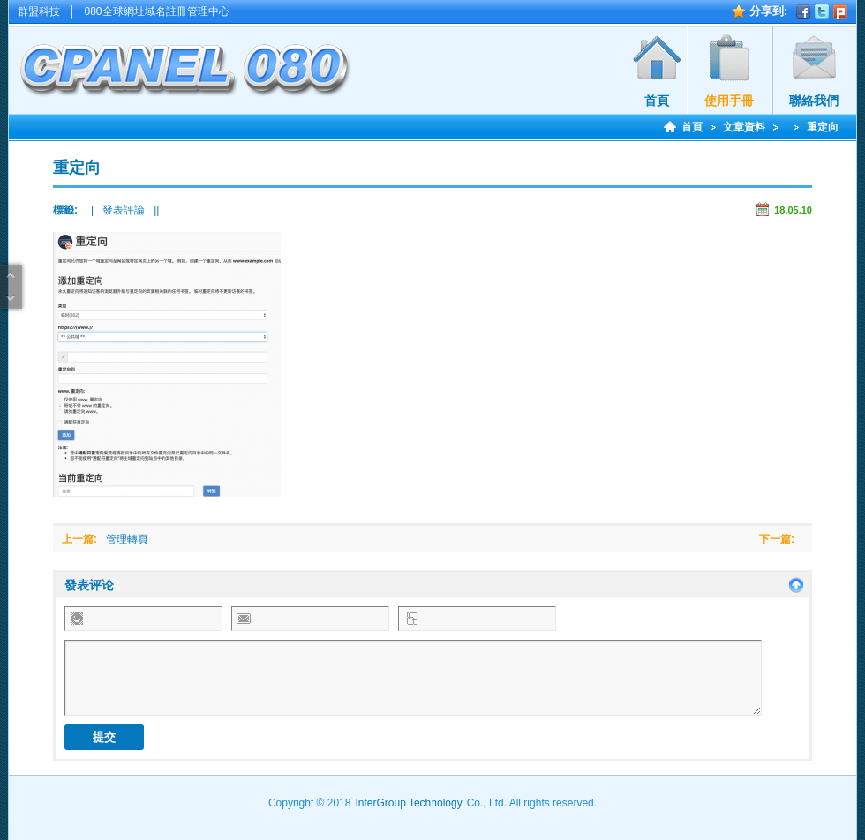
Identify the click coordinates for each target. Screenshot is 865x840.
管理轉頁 (127, 539)
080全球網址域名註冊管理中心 (157, 11)
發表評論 (123, 210)
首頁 (656, 101)
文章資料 (744, 127)
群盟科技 (39, 11)
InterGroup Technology (408, 803)
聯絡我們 (814, 101)
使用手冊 (729, 101)
